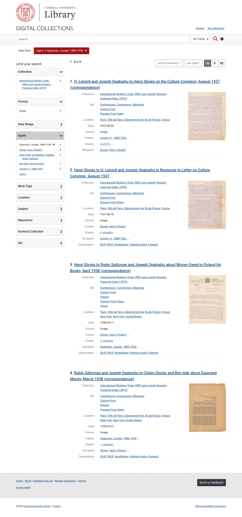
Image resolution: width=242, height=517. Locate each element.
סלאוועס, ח (106, 232)
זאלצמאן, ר (106, 444)
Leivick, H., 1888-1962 (31, 168)
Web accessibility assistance (210, 506)
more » (23, 174)
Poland (104, 297)
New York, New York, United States (121, 316)
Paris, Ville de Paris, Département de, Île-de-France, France (135, 119)
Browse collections (65, 480)
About (28, 480)
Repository (25, 220)
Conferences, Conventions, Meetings (122, 104)
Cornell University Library (37, 506)
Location (24, 197)
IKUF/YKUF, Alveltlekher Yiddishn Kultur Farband (129, 244)
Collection (25, 71)
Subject (23, 209)
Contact (82, 480)
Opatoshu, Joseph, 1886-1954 (118, 347)
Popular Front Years (112, 113)
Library (59, 12)
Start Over (25, 50)
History (200, 28)
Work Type (25, 186)
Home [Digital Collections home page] (19, 480)
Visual (104, 306)
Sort (168, 63)
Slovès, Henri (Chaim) (30, 149)
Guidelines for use (43, 480)
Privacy (56, 506)
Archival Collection (30, 231)
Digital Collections (44, 28)
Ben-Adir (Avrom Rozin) (31, 163)
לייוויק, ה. (105, 144)
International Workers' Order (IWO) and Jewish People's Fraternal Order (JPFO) (35, 84)
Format (23, 101)
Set (20, 243)
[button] (61, 50)
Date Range (25, 124)
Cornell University (25, 12)
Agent (22, 135)
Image (22, 110)
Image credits (23, 487)
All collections (215, 28)
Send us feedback (211, 482)
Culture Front (108, 109)
